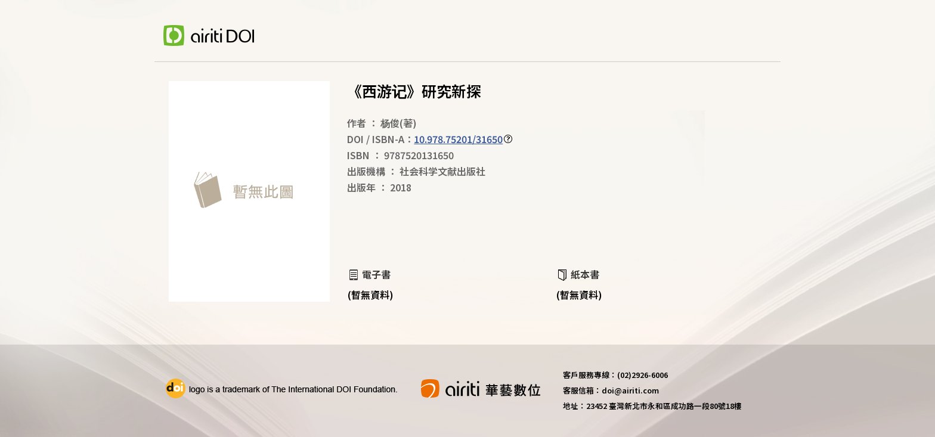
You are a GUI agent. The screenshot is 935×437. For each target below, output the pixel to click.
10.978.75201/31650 (458, 139)
